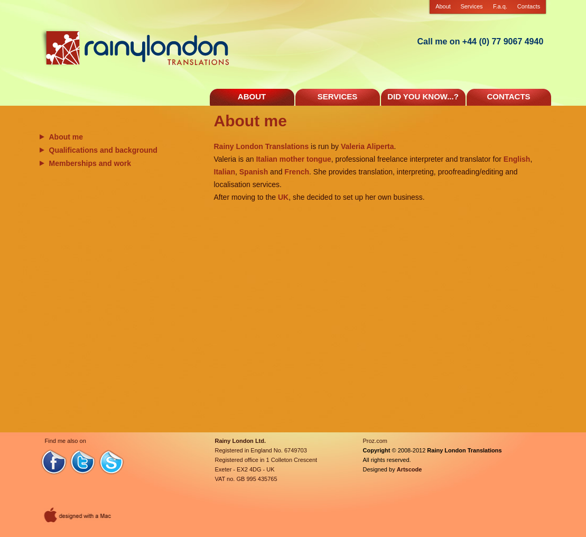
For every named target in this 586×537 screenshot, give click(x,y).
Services (471, 6)
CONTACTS (508, 96)
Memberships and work (90, 163)
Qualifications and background (103, 150)
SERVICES (338, 96)
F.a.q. (500, 6)
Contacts (528, 6)
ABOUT (252, 96)
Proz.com (375, 441)
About (443, 6)
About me (66, 137)
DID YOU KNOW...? (423, 96)
